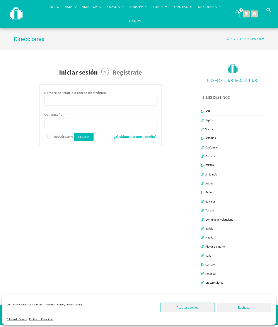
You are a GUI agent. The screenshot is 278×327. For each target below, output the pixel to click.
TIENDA (134, 21)
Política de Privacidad (41, 319)
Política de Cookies (17, 319)
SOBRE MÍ (160, 7)
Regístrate (127, 72)
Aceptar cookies (187, 307)
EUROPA (138, 7)
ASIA (71, 7)
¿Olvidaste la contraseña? (135, 137)
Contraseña (54, 114)
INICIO (54, 7)
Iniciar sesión (78, 72)
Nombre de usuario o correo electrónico (76, 92)
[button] (268, 10)
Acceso (83, 136)
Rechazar (244, 307)
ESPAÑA (115, 7)
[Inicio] (228, 39)
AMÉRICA (91, 7)
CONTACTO (183, 7)
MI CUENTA (209, 7)
